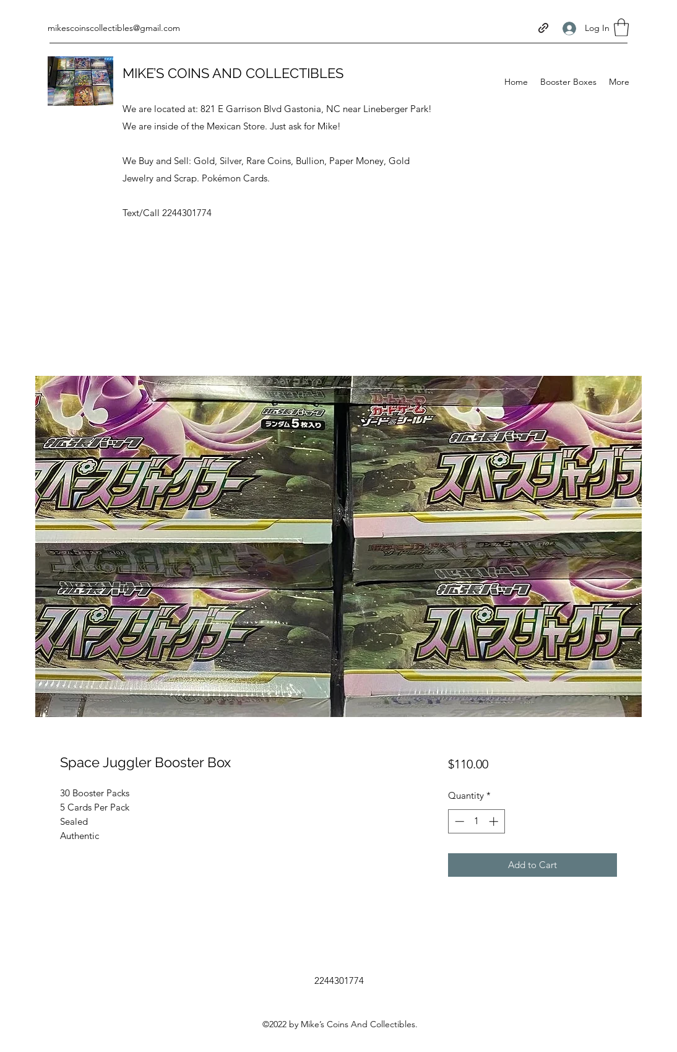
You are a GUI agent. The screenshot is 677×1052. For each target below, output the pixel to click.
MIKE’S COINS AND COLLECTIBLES (233, 73)
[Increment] (494, 821)
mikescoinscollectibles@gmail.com (114, 27)
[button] (621, 28)
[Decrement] (458, 821)
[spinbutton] (476, 821)
